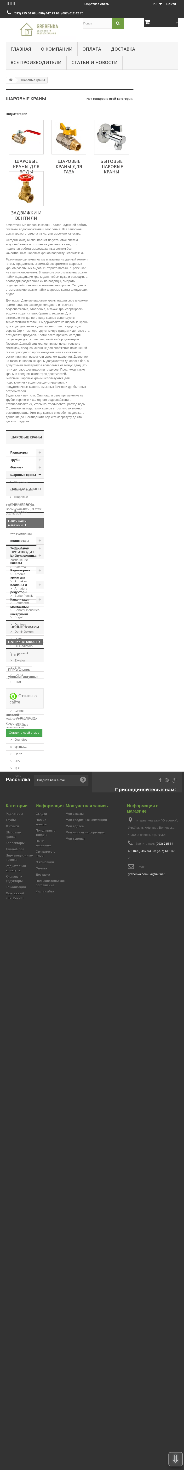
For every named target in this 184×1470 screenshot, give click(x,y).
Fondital (20, 885)
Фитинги (16, 467)
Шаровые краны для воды (22, 485)
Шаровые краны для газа (21, 500)
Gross (18, 921)
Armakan (20, 770)
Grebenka (21, 914)
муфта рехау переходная (18, 1079)
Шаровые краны (23, 475)
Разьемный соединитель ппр (21, 1108)
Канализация (20, 599)
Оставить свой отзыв (24, 1249)
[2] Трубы (20, 1262)
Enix (17, 856)
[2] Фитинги (22, 1291)
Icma (17, 964)
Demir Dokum (24, 820)
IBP (17, 957)
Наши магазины (26, 632)
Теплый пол (19, 548)
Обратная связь (96, 4)
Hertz (18, 943)
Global (18, 900)
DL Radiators (23, 835)
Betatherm (21, 792)
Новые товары (25, 983)
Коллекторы (19, 541)
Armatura (20, 777)
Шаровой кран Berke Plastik (24, 1119)
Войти (171, 4)
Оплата (91, 49)
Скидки (41, 1356)
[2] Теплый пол (24, 1283)
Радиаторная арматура (20, 573)
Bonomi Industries (27, 799)
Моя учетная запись (87, 1347)
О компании (57, 49)
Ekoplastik (21, 842)
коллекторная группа (18, 1097)
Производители (26, 743)
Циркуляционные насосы (23, 559)
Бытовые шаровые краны (21, 515)
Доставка (123, 49)
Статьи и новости (94, 62)
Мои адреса (75, 1368)
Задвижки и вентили (20, 529)
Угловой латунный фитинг (22, 1046)
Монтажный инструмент (19, 610)
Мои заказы (75, 1356)
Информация (23, 686)
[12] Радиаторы (25, 1276)
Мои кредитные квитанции (86, 1362)
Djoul (18, 828)
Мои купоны (75, 1380)
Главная (21, 49)
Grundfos (20, 928)
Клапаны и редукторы (18, 588)
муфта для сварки (22, 1055)
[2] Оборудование (26, 1269)
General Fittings (25, 892)
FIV (16, 878)
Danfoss (20, 813)
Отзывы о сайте (23, 1143)
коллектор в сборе (22, 1088)
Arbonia (19, 763)
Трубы (15, 460)
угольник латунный (23, 1037)
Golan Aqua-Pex (25, 907)
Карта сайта (45, 1433)
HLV (17, 950)
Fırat (17, 871)
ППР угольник (19, 1029)
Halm (18, 936)
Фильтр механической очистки (19, 1066)
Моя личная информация (85, 1374)
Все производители (36, 62)
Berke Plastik (23, 784)
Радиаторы (19, 452)
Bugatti (19, 806)
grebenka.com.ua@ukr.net (146, 1416)
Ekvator (19, 849)
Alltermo (20, 756)
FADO (18, 864)
